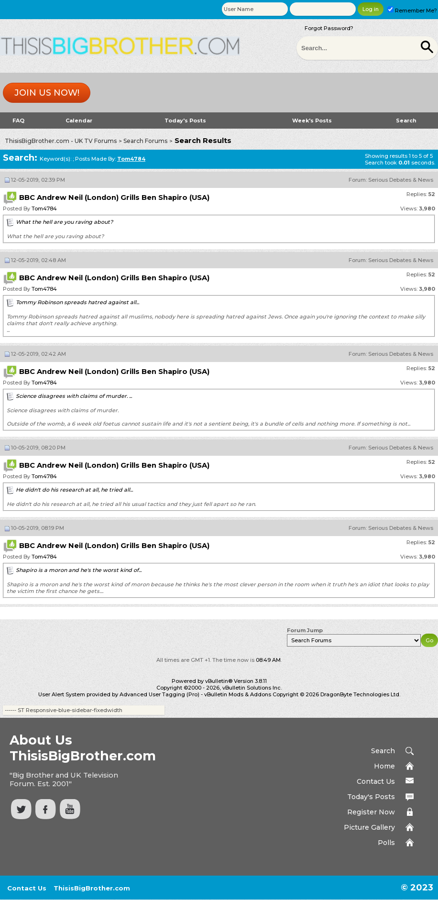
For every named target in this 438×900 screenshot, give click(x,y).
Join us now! (46, 93)
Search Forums (145, 140)
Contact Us (376, 781)
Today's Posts (185, 120)
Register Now (371, 812)
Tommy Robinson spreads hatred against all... (77, 302)
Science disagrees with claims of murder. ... (74, 396)
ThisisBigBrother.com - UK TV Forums (61, 140)
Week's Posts (312, 120)
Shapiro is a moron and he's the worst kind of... (79, 570)
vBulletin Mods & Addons (237, 694)
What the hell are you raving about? (64, 222)
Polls (386, 842)
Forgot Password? (329, 28)
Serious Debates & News (400, 179)
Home (384, 766)
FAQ (18, 120)
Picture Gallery (369, 827)
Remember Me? (412, 10)
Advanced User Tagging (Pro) (159, 694)
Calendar (79, 120)
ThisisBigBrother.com (92, 888)
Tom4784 (44, 208)
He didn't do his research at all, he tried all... (74, 489)
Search (406, 120)
